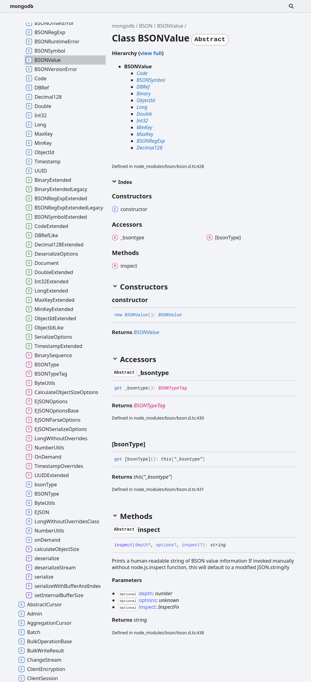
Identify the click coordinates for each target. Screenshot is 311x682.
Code (142, 73)
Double (144, 113)
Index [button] (122, 182)
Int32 (142, 120)
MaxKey (145, 134)
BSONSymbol (151, 80)
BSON (146, 25)
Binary (144, 93)
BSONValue (170, 25)
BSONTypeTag (172, 388)
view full (151, 53)
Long (142, 107)
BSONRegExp (151, 141)
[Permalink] (153, 300)
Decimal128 (149, 147)
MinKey (144, 127)
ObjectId (146, 100)
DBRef (143, 86)
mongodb (21, 6)
